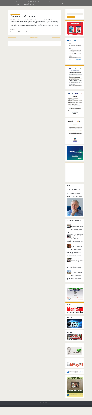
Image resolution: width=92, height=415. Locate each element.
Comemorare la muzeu (22, 16)
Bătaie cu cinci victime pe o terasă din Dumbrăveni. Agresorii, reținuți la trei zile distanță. (77, 246)
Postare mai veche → (57, 37)
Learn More (69, 3)
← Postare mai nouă (11, 37)
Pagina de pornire (33, 37)
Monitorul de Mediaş (50, 411)
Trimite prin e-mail (21, 31)
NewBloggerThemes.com (55, 413)
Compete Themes (39, 413)
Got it (74, 3)
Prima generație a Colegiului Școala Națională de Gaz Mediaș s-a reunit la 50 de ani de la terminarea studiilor (77, 266)
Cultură (13, 31)
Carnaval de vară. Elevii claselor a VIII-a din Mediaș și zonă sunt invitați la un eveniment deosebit (77, 277)
